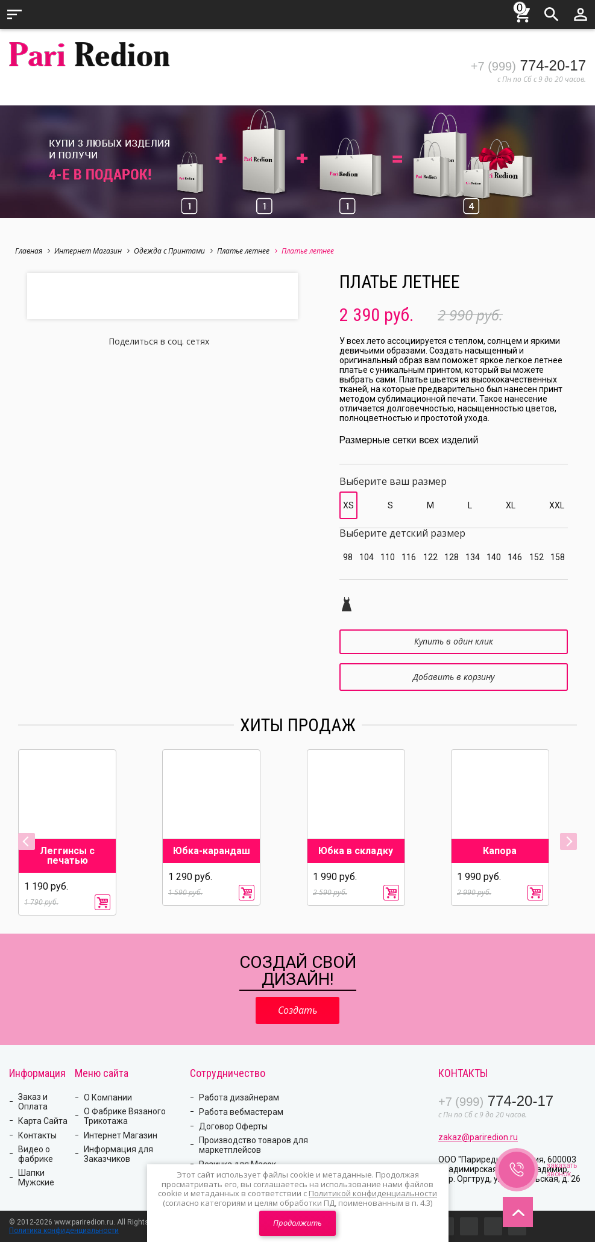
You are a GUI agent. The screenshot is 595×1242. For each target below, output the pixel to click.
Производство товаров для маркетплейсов (253, 1145)
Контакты (37, 1135)
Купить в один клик (453, 641)
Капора (500, 851)
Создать (297, 1010)
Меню (14, 14)
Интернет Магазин (92, 251)
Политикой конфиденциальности (373, 1193)
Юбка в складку (355, 851)
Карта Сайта (43, 1121)
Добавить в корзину (453, 676)
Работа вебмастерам (241, 1112)
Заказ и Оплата (33, 1101)
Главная (32, 251)
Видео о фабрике (35, 1154)
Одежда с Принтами (173, 251)
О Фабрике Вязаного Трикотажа (125, 1116)
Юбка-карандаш (211, 851)
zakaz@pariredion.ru (478, 1137)
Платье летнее (247, 251)
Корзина (522, 12)
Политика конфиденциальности (64, 1230)
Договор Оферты (233, 1126)
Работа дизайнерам (239, 1097)
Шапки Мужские (36, 1177)
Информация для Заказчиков (118, 1154)
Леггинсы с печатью (67, 856)
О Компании (108, 1097)
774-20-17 (528, 65)
